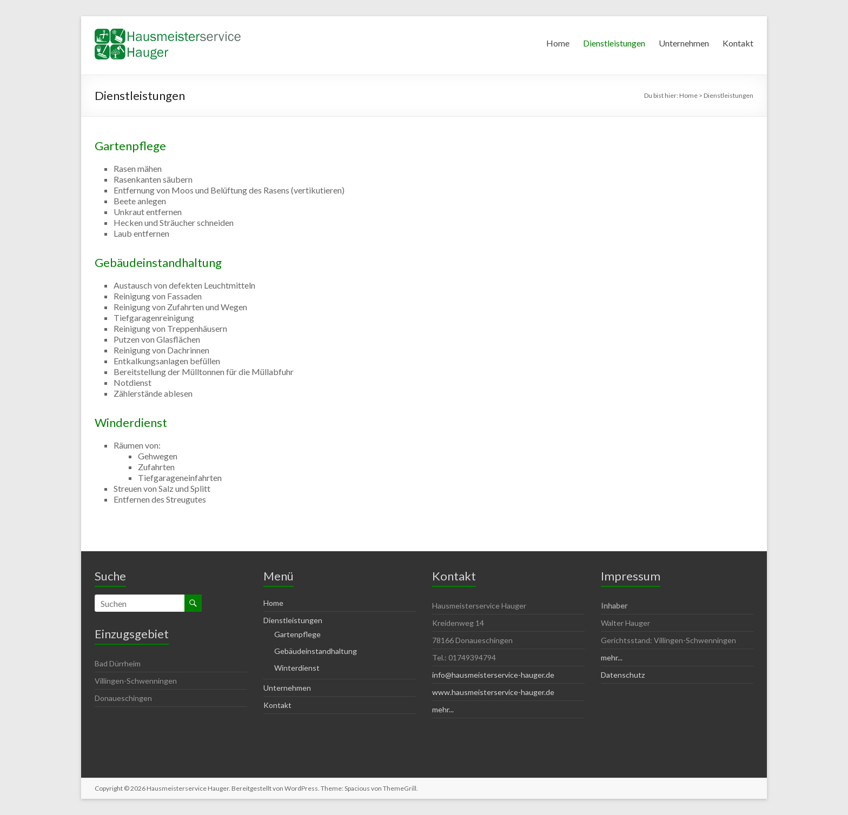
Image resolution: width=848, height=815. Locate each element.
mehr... (443, 709)
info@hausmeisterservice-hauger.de (493, 674)
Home (557, 43)
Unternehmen (684, 43)
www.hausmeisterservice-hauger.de (493, 692)
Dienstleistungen (614, 43)
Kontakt (738, 43)
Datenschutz (623, 674)
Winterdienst (297, 667)
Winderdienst (131, 422)
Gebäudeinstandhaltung (158, 262)
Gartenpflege (130, 145)
